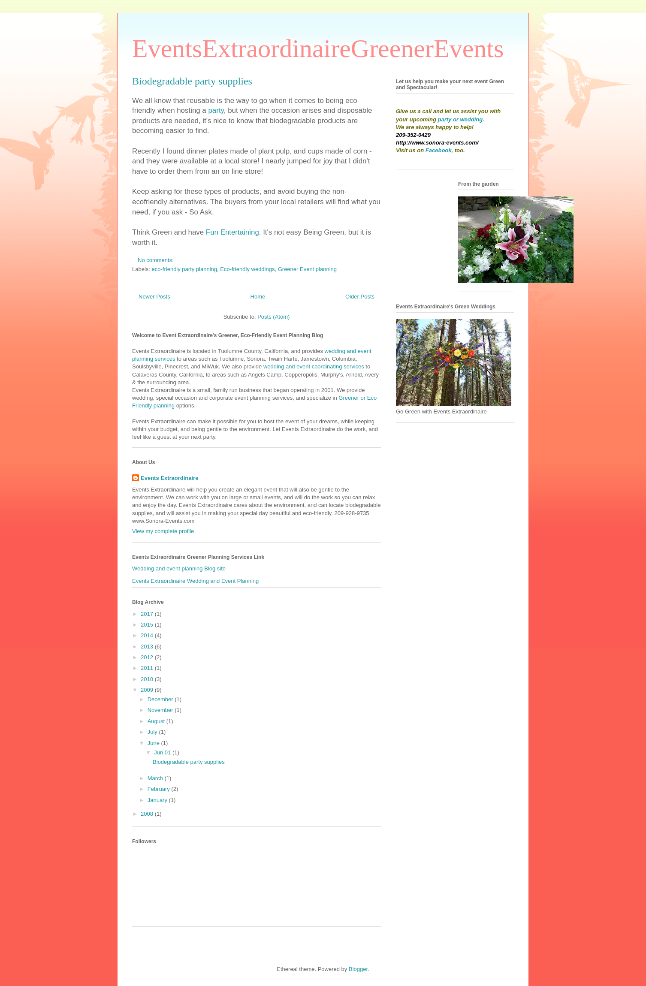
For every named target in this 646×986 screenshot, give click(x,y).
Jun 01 (163, 752)
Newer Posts (154, 296)
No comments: (156, 260)
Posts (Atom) (273, 317)
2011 (148, 668)
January (158, 800)
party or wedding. (461, 119)
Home (258, 296)
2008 (148, 814)
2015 (148, 624)
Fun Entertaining (232, 232)
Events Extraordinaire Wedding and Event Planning (195, 581)
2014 (148, 635)
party (215, 110)
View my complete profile (163, 531)
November (161, 710)
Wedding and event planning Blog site (179, 568)
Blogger (358, 969)
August (157, 721)
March (156, 778)
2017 (148, 614)
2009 (148, 690)
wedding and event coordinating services (313, 366)
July (153, 732)
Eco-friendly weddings (247, 269)
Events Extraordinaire (169, 478)
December (161, 699)
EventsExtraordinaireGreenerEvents (318, 48)
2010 (148, 679)
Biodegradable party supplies (192, 81)
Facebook (439, 150)
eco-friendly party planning (184, 269)
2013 (148, 646)
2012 (148, 657)
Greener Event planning (307, 269)
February (160, 789)
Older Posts (359, 296)
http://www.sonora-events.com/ (437, 142)
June (154, 743)
